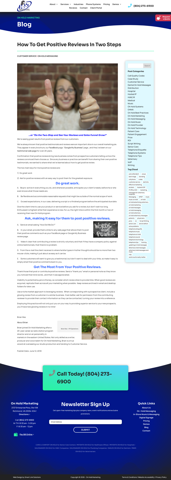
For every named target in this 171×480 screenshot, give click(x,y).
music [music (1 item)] (148, 197)
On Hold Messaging (48, 56)
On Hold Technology (137, 128)
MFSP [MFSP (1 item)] (141, 197)
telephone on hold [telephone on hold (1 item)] (135, 234)
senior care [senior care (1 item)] (132, 224)
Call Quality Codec (136, 75)
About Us (146, 407)
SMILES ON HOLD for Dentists (119, 448)
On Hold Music (134, 122)
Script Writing (134, 143)
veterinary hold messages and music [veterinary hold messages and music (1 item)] (138, 251)
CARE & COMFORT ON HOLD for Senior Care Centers (56, 445)
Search (147, 66)
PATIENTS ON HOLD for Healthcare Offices (92, 445)
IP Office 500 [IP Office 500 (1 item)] (133, 190)
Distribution (133, 88)
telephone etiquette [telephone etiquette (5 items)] (135, 229)
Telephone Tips (135, 156)
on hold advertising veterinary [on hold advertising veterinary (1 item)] (138, 202)
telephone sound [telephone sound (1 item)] (134, 237)
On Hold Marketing (136, 116)
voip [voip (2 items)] (130, 254)
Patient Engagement (137, 134)
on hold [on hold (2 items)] (143, 199)
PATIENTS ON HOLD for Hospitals (122, 445)
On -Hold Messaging (146, 411)
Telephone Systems (137, 153)
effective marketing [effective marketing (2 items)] (135, 185)
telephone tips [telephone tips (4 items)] (133, 242)
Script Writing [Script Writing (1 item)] (144, 221)
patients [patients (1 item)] (131, 218)
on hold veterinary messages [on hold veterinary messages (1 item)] (138, 215)
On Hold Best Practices (138, 112)
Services (65, 4)
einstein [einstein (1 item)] (131, 187)
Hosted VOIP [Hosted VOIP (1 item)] (141, 187)
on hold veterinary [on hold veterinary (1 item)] (135, 213)
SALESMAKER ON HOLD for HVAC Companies (52, 448)
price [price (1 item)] (130, 221)
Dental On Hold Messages (139, 85)
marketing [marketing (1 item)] (143, 190)
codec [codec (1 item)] (141, 179)
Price (130, 137)
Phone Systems (93, 4)
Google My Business (73, 147)
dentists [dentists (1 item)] (146, 182)
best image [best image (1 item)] (132, 177)
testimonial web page (27, 151)
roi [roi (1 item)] (136, 221)
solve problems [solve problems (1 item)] (134, 226)
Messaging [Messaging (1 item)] (132, 197)
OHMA (130, 109)
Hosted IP (132, 94)
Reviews (73, 8)
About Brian (22, 322)
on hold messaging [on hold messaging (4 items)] (135, 210)
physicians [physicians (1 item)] (140, 218)
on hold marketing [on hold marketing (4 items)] (135, 205)
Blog (146, 427)
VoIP (130, 162)
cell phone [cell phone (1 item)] (132, 179)
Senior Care (133, 146)
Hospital (131, 91)
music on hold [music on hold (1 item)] (133, 199)
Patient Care (133, 131)
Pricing (106, 4)
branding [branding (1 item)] (142, 177)
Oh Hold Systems (135, 106)
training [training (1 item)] (143, 242)
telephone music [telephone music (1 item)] (134, 232)
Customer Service (26, 56)
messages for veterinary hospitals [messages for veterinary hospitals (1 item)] (137, 193)
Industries (78, 4)
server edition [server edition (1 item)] (143, 224)
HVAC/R (131, 97)
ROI (129, 140)
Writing (131, 165)
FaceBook (53, 147)
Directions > (24, 414)
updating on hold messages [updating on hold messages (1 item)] (138, 245)
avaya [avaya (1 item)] (144, 174)
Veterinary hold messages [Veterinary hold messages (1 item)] (137, 248)
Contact (84, 8)
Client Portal (96, 8)
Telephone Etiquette (137, 149)
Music (130, 103)
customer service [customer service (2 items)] (134, 182)
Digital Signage (146, 417)
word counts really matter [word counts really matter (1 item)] (137, 257)
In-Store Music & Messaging (146, 414)
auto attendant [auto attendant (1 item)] (134, 174)
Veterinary (132, 159)
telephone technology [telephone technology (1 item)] (136, 240)
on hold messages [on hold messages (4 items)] (135, 208)
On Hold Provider (135, 125)
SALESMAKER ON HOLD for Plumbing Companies (88, 448)
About (52, 4)
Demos (115, 4)
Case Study (133, 79)
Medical (131, 100)
